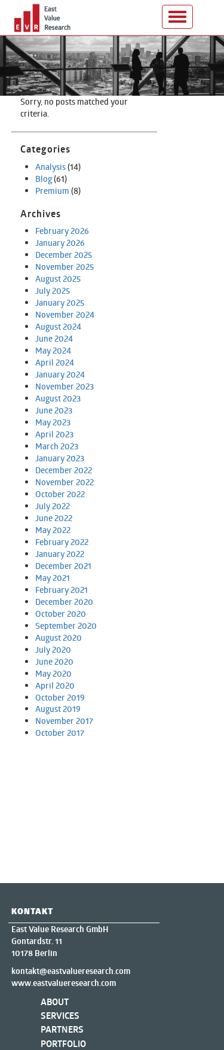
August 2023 (58, 398)
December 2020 (64, 601)
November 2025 (64, 266)
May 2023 (52, 422)
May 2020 (53, 673)
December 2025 (63, 254)
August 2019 (58, 708)
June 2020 (54, 661)
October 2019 (60, 697)
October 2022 (60, 494)
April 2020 (55, 685)
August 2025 (58, 278)
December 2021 (63, 565)
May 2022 (52, 529)
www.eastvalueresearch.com (63, 983)
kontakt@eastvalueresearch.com (70, 971)
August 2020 (58, 637)
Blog (43, 178)
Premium (52, 190)
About (55, 1002)
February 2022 (61, 541)
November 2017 (64, 720)
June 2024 (54, 338)
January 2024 (60, 374)
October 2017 (59, 732)
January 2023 (59, 458)
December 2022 (63, 470)
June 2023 (53, 410)
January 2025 (59, 302)
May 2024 (53, 350)
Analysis (50, 166)
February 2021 (61, 589)
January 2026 (60, 242)
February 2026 (62, 230)
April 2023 (54, 434)
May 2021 (52, 577)
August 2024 (58, 326)
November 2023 (64, 386)
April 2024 (54, 362)
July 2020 (53, 649)
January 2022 (59, 553)
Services (60, 1015)
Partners (62, 1029)
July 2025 (52, 290)
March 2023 (56, 446)
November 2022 (64, 482)
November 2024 (64, 314)
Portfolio (63, 1043)
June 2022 (53, 518)
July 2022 (52, 506)
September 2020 (66, 625)
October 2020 (60, 613)
